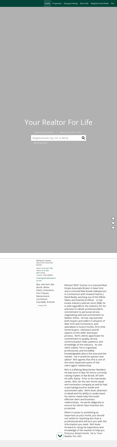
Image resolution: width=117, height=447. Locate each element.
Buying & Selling (71, 3)
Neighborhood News (100, 3)
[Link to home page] (4, 3)
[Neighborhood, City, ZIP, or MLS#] (58, 138)
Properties (56, 3)
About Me (84, 3)
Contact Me (42, 305)
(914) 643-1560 (47, 268)
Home (47, 3)
